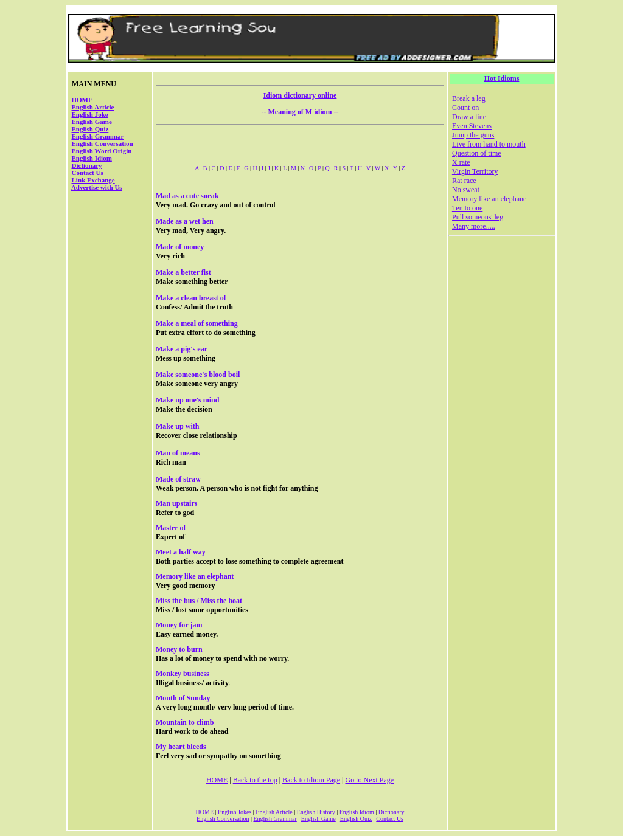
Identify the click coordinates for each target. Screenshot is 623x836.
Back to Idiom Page (311, 780)
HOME (82, 99)
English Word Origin (102, 150)
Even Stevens (472, 126)
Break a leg (469, 98)
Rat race (464, 180)
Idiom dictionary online (300, 95)
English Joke (90, 114)
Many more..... (473, 226)
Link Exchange (93, 180)
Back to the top (255, 780)
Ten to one (467, 208)
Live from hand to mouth (489, 144)
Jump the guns (473, 135)
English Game (92, 121)
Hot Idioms (502, 78)
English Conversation (102, 143)
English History (316, 812)
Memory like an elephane (489, 199)
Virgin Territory (475, 171)
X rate (461, 162)
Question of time (476, 153)
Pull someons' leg (477, 217)
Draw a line (469, 116)
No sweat (465, 189)
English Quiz (90, 129)
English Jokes (234, 812)
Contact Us (87, 172)
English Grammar (98, 136)
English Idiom (92, 158)
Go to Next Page (369, 780)
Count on (465, 107)
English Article (93, 107)
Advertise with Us (96, 187)
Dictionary (87, 165)
